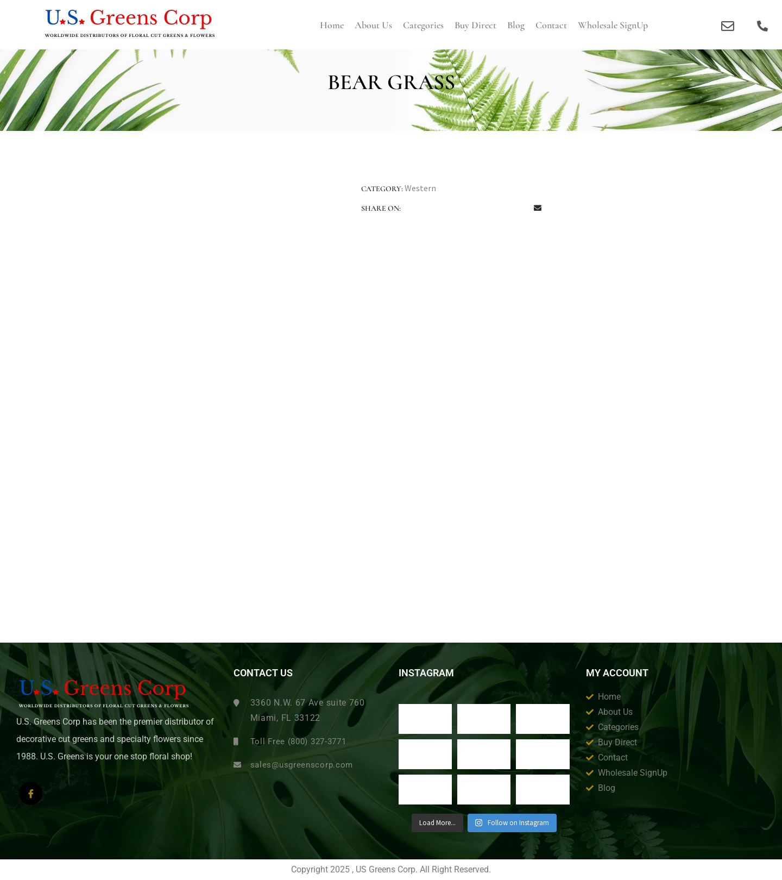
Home (332, 25)
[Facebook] (30, 793)
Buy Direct (475, 25)
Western (420, 188)
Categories (423, 25)
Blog (516, 25)
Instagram (426, 673)
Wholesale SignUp (613, 25)
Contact (551, 25)
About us (373, 25)
